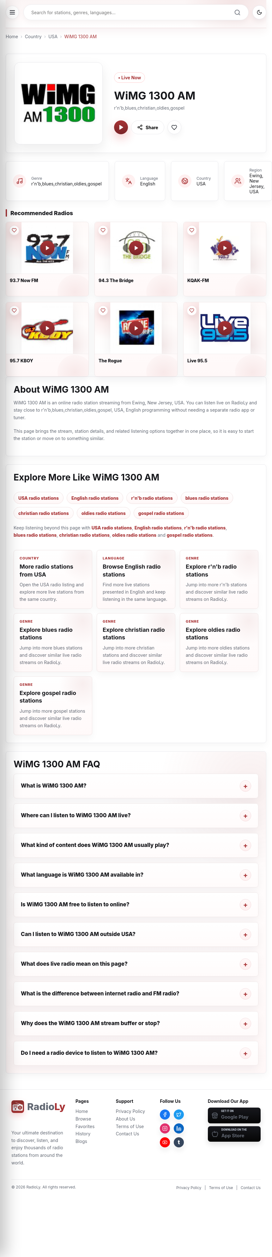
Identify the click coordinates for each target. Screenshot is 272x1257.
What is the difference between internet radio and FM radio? (100, 993)
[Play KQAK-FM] (225, 248)
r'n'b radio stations (151, 498)
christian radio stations (43, 513)
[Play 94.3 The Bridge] (136, 248)
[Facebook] (165, 1114)
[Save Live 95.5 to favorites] (192, 310)
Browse (83, 1118)
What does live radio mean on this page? (74, 964)
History (83, 1133)
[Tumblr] (179, 1142)
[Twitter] (179, 1114)
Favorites (85, 1126)
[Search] (237, 12)
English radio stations (94, 498)
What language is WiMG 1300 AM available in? (82, 875)
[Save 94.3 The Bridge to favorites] (103, 230)
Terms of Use (130, 1126)
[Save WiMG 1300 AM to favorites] (174, 127)
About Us (125, 1118)
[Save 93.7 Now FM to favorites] (14, 230)
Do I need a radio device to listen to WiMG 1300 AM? (89, 1053)
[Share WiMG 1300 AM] (147, 127)
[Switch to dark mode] (259, 12)
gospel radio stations (161, 513)
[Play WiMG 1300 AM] (121, 127)
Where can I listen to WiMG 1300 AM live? (76, 815)
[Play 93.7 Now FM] (47, 248)
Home (12, 36)
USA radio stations (38, 498)
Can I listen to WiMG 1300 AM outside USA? (78, 934)
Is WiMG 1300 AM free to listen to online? (75, 904)
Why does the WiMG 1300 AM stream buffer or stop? (90, 1023)
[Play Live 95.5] (225, 328)
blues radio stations (206, 498)
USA (52, 36)
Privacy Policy (130, 1111)
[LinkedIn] (179, 1128)
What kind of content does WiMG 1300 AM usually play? (95, 845)
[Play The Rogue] (136, 328)
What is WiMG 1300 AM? (54, 786)
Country (33, 36)
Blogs (81, 1141)
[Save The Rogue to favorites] (103, 310)
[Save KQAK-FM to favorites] (192, 230)
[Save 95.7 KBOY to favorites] (14, 310)
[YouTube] (165, 1142)
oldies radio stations (104, 513)
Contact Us (127, 1133)
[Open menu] (12, 12)
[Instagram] (165, 1128)
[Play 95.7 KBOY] (47, 328)
